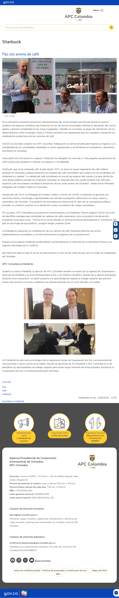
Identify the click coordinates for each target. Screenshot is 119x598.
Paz (4, 387)
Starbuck (6, 394)
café (4, 390)
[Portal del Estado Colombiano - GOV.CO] (8, 2)
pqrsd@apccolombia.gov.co (24, 515)
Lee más (6, 382)
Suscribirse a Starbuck (13, 401)
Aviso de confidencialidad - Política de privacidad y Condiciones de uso (50, 570)
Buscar (111, 27)
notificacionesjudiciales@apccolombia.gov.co (33, 543)
